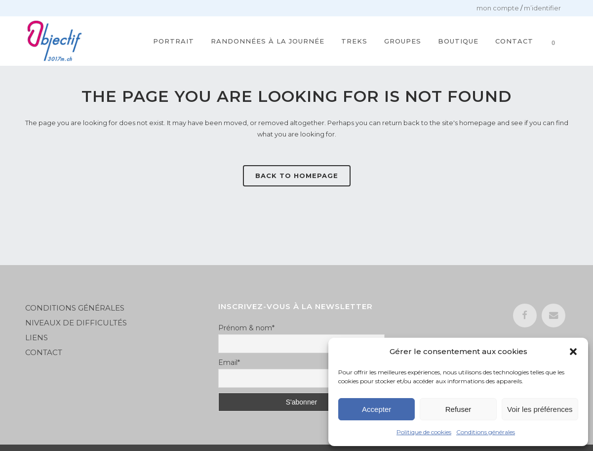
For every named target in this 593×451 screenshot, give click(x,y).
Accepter (376, 409)
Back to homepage (296, 176)
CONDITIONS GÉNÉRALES (74, 308)
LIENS (37, 337)
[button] (573, 352)
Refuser (458, 409)
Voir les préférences (540, 409)
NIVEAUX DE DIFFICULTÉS (76, 322)
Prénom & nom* (246, 327)
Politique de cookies (423, 432)
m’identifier (542, 8)
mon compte (497, 8)
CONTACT (43, 352)
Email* (229, 362)
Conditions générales (485, 432)
